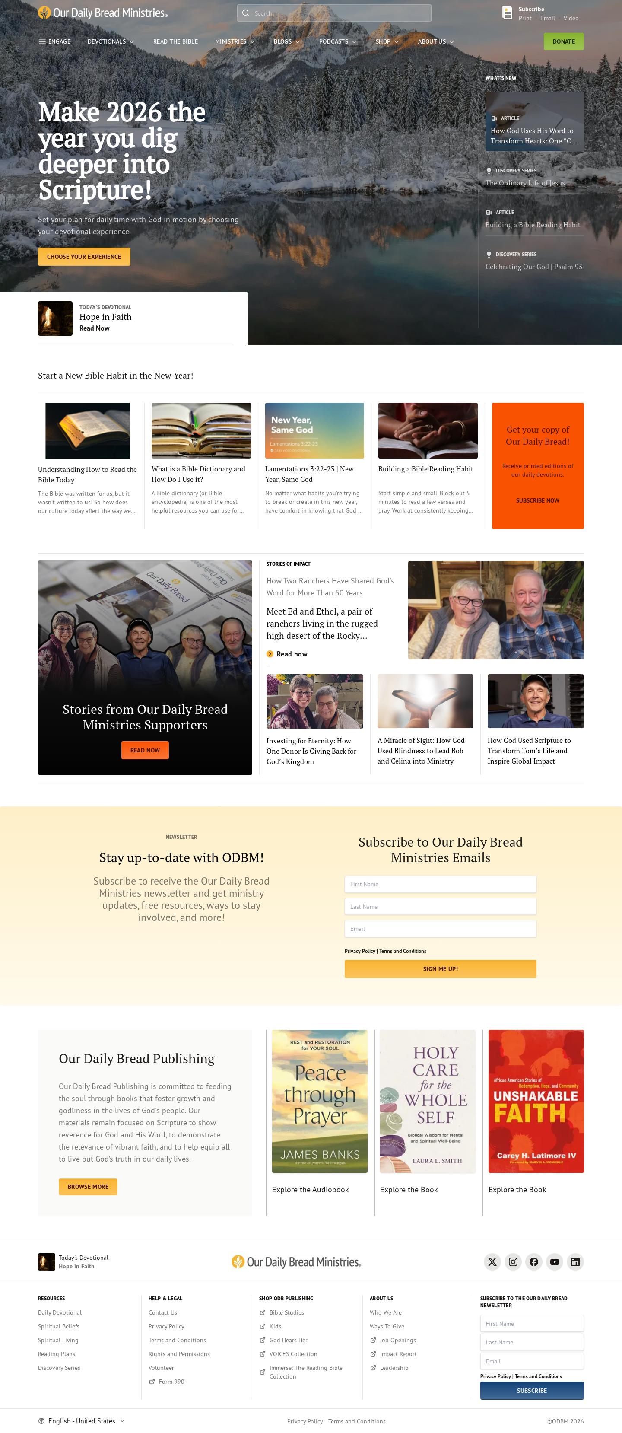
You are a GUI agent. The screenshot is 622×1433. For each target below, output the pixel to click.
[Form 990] (197, 1381)
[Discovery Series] (86, 1367)
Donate (564, 41)
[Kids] (307, 1326)
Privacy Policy (305, 1421)
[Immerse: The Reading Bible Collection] (307, 1372)
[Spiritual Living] (86, 1340)
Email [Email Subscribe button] (547, 18)
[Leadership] (418, 1367)
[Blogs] (288, 41)
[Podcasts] (338, 41)
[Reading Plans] (86, 1354)
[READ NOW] (145, 667)
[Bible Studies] (307, 1312)
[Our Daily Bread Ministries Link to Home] (103, 13)
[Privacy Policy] (197, 1326)
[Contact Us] (197, 1312)
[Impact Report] (418, 1354)
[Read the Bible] (175, 41)
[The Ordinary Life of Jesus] (535, 177)
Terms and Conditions (402, 951)
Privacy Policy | (361, 951)
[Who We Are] (418, 1312)
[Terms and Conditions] (197, 1340)
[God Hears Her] (307, 1340)
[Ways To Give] (418, 1326)
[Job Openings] (418, 1340)
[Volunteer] (197, 1367)
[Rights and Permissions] (197, 1354)
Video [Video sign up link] (571, 18)
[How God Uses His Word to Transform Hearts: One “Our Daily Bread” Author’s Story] (535, 121)
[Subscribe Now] (538, 466)
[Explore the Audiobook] (317, 1123)
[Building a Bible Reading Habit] (535, 219)
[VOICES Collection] (307, 1354)
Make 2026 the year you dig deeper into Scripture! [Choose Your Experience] (121, 150)
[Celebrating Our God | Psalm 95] (535, 261)
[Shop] (388, 41)
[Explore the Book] (425, 1123)
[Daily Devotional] (86, 1312)
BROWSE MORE (88, 1187)
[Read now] (425, 610)
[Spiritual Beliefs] (86, 1326)
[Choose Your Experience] (84, 257)
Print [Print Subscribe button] (525, 18)
